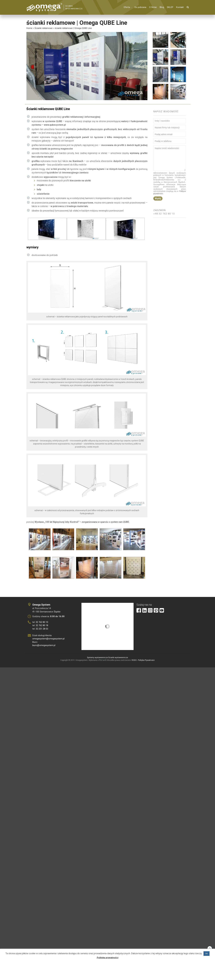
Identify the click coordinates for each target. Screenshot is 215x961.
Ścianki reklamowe (44, 28)
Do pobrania (140, 7)
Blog (162, 7)
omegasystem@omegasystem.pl (48, 638)
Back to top (209, 948)
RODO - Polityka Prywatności (143, 660)
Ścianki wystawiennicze (118, 657)
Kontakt (180, 7)
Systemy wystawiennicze (97, 657)
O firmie (153, 7)
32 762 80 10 (42, 622)
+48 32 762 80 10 (164, 214)
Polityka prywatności (107, 957)
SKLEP (170, 7)
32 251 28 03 (42, 628)
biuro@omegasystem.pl (43, 645)
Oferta (127, 7)
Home (29, 28)
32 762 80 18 (42, 625)
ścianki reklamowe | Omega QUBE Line (73, 28)
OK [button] (206, 953)
